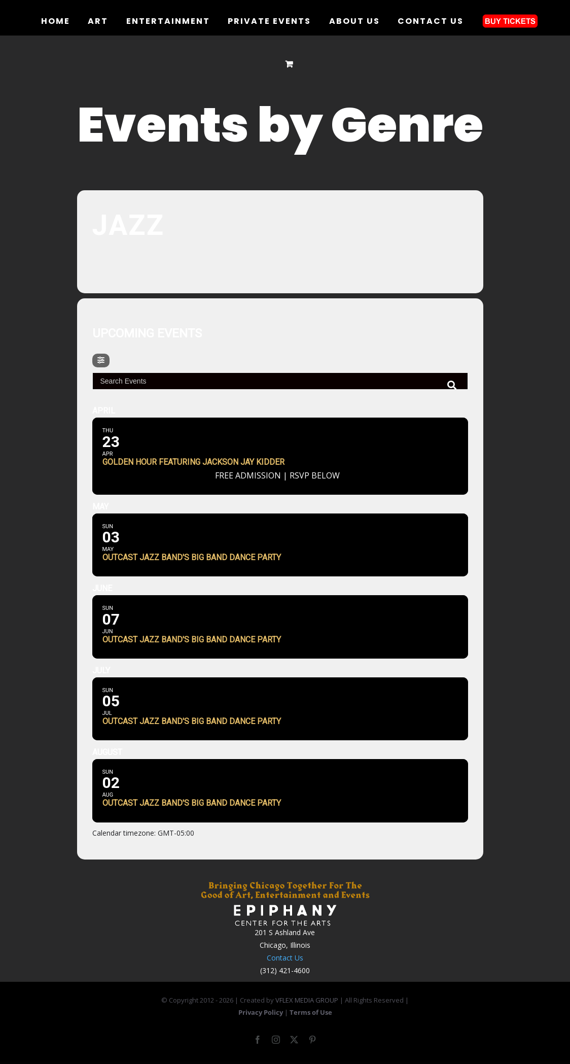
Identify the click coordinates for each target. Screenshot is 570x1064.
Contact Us (285, 958)
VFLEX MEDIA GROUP (306, 1000)
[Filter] (101, 360)
